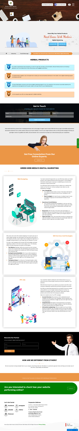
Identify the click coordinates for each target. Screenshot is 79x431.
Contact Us (53, 44)
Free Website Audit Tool (47, 4)
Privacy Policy (42, 424)
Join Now (62, 44)
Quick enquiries (78, 143)
